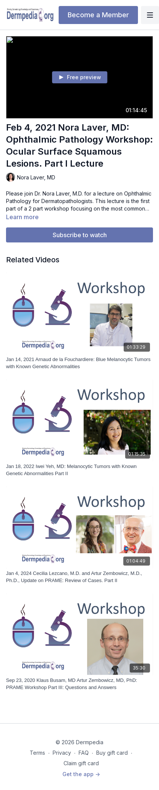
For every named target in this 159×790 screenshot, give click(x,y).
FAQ (84, 752)
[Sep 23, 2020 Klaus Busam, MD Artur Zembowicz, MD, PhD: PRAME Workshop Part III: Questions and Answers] (79, 684)
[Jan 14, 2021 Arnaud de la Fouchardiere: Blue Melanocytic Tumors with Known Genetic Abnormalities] (79, 363)
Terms (37, 752)
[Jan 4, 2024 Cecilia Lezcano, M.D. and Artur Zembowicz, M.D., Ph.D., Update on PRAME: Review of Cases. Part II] (79, 577)
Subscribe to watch (80, 235)
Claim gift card (81, 763)
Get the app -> (81, 774)
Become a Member (98, 15)
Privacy (62, 752)
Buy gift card (112, 752)
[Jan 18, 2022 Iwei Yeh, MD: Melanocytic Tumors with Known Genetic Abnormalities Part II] (79, 470)
